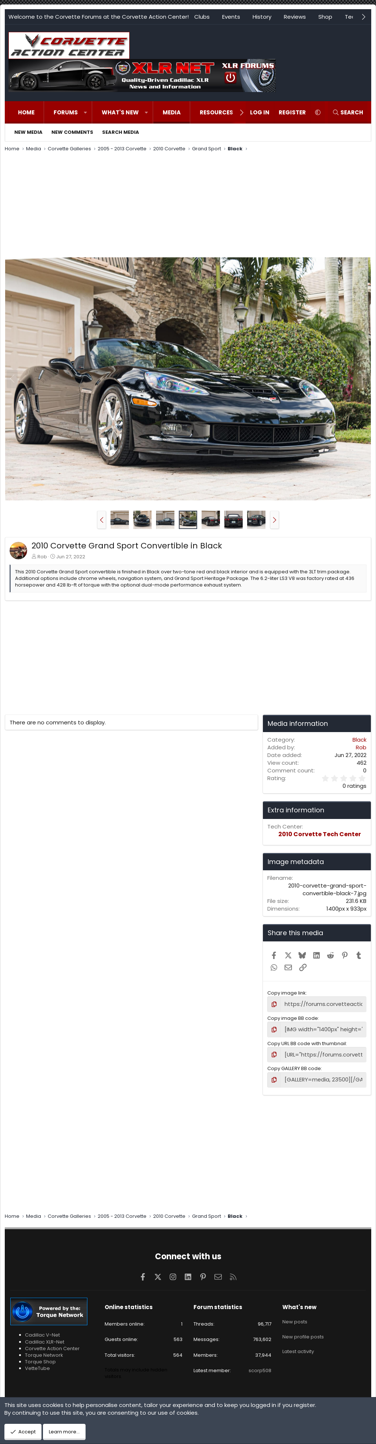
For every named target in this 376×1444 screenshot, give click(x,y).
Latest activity (298, 1342)
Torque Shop (40, 1358)
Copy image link (286, 992)
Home (26, 112)
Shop (325, 17)
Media (172, 112)
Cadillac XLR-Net (44, 1338)
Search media (120, 132)
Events (231, 17)
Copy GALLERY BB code (294, 1065)
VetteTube (37, 1365)
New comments (72, 132)
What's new (120, 112)
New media (28, 132)
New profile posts (303, 1329)
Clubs (202, 17)
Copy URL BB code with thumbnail (306, 1041)
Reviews (295, 17)
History (262, 17)
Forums (66, 112)
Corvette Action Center (52, 1344)
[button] (85, 112)
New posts (294, 1316)
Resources (216, 112)
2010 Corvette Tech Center (319, 834)
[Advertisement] (188, 205)
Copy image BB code (292, 1017)
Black (359, 739)
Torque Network (44, 1351)
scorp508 (260, 1366)
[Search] (348, 112)
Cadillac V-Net (42, 1331)
